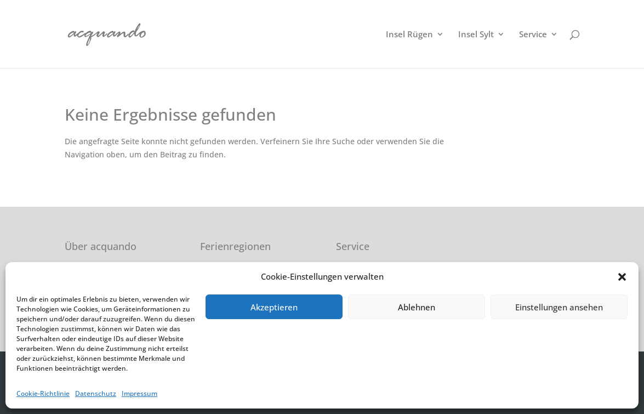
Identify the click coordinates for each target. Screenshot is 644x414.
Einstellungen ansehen (559, 307)
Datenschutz (95, 393)
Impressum (139, 393)
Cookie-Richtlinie (43, 393)
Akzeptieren (274, 307)
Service (533, 34)
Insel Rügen (409, 34)
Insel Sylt (476, 34)
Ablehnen (416, 307)
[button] (622, 276)
